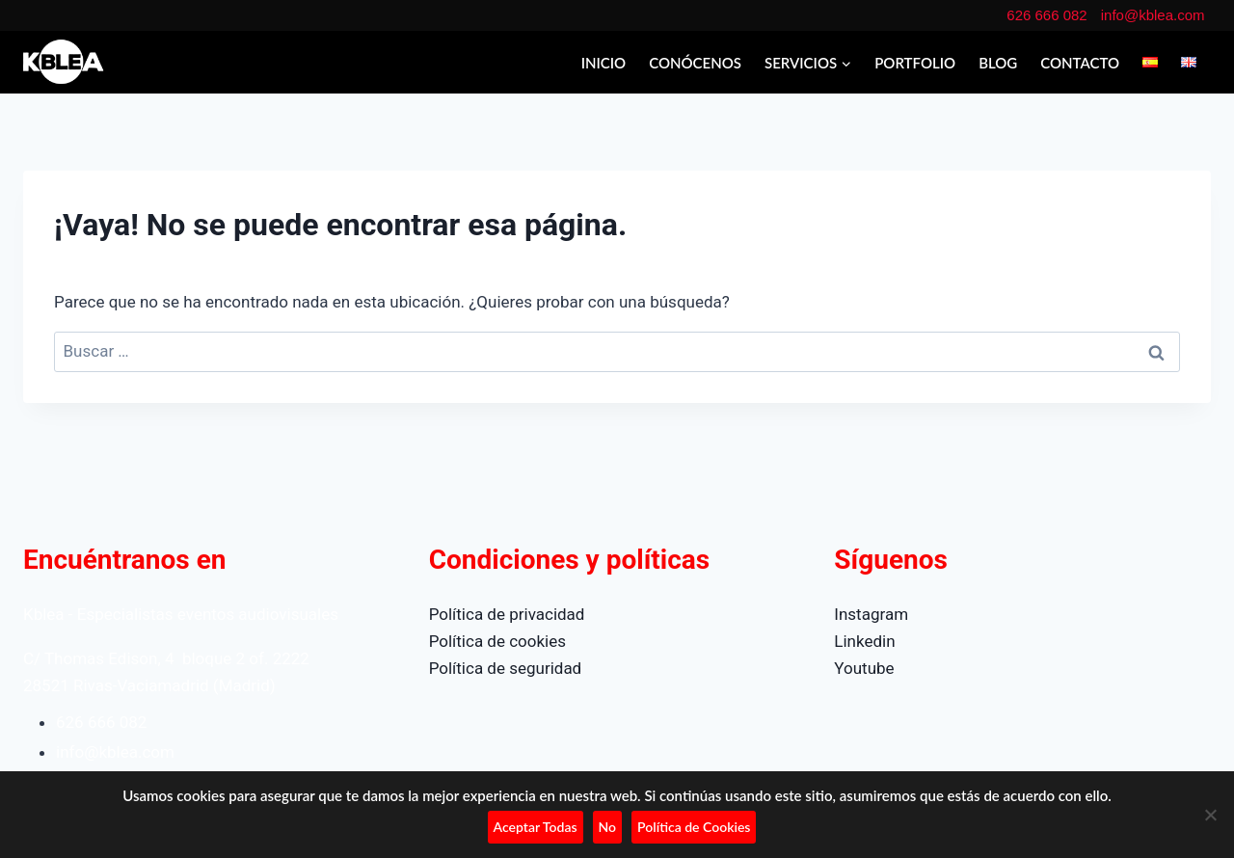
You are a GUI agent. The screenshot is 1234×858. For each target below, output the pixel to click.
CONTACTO (1079, 62)
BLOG (998, 62)
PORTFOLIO (914, 62)
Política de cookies (497, 641)
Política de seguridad (505, 668)
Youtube (864, 668)
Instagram (871, 614)
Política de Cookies (693, 826)
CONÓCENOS (695, 62)
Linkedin (864, 641)
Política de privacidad (507, 614)
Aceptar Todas (535, 826)
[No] (1210, 814)
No (608, 826)
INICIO (604, 62)
